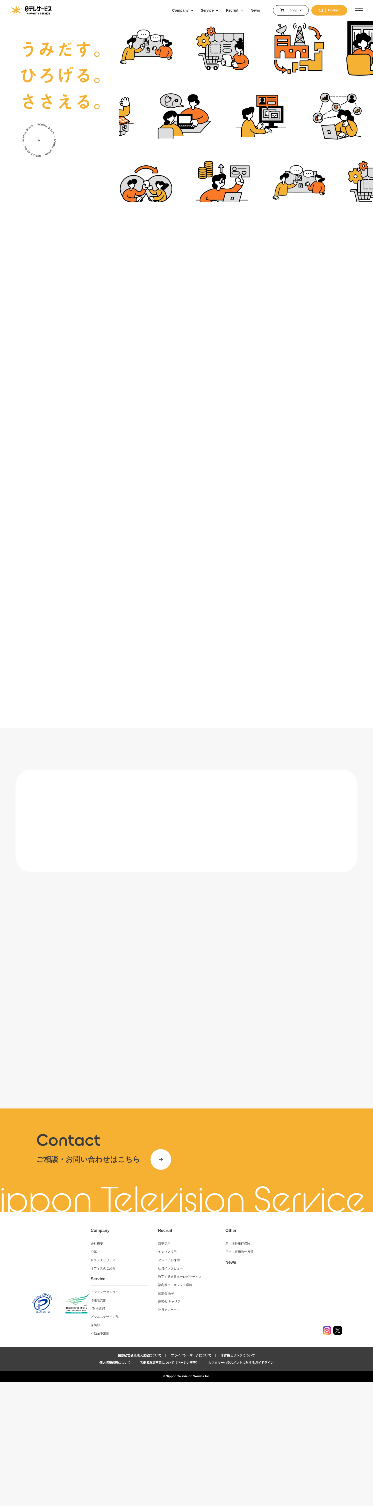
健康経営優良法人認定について (139, 1479)
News (270, 1386)
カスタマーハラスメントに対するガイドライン (241, 1487)
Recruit (210, 1355)
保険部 (146, 1449)
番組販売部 (149, 1424)
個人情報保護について (115, 1487)
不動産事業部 (151, 1457)
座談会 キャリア (214, 1426)
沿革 (145, 1376)
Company (151, 1355)
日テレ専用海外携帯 (279, 1376)
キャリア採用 (212, 1376)
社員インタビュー (215, 1392)
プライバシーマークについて (191, 1479)
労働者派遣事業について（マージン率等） (169, 1487)
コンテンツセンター (156, 1416)
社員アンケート (214, 1434)
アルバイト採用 (214, 1384)
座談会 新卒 (211, 1417)
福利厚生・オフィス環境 (220, 1409)
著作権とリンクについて (238, 1479)
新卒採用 (209, 1368)
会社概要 (148, 1368)
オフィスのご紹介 (154, 1392)
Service (149, 1403)
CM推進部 (149, 1433)
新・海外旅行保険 (277, 1368)
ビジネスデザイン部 (156, 1441)
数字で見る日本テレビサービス (225, 1401)
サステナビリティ (154, 1384)
